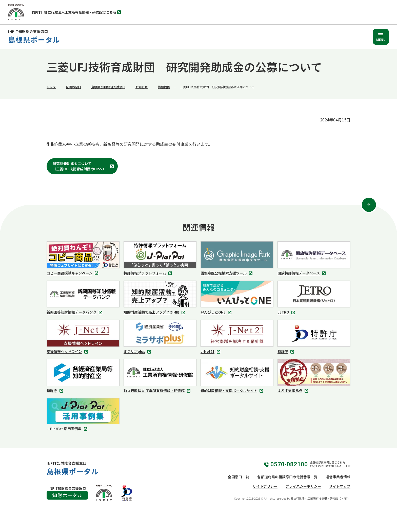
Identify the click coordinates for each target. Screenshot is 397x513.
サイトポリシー (265, 486)
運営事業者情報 (338, 476)
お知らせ (141, 87)
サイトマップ (339, 486)
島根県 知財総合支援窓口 (108, 87)
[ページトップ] (369, 205)
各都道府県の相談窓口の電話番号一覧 (287, 476)
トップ (51, 87)
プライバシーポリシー (303, 486)
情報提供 (164, 87)
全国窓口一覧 (238, 476)
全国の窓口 (73, 87)
